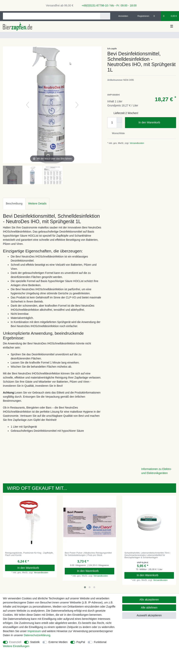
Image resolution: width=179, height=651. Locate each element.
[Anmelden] (121, 16)
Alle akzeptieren (149, 599)
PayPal (80, 642)
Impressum (34, 631)
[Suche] (105, 16)
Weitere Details (37, 203)
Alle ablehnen (149, 607)
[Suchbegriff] (51, 16)
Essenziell (15, 642)
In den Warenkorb (156, 122)
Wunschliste (117, 133)
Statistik (35, 642)
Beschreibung (14, 203)
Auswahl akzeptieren (149, 615)
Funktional (100, 642)
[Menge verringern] (119, 125)
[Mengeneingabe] (112, 122)
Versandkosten (136, 143)
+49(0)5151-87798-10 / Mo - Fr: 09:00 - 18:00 (108, 5)
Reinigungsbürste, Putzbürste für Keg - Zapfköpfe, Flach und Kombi (29, 554)
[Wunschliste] (156, 16)
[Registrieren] (141, 16)
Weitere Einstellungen (16, 646)
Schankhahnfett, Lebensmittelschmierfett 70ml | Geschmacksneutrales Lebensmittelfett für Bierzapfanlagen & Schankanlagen (147, 555)
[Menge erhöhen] (119, 120)
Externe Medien (58, 642)
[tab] (14, 203)
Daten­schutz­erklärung (37, 635)
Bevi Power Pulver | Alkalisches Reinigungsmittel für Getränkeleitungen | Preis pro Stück (88, 554)
